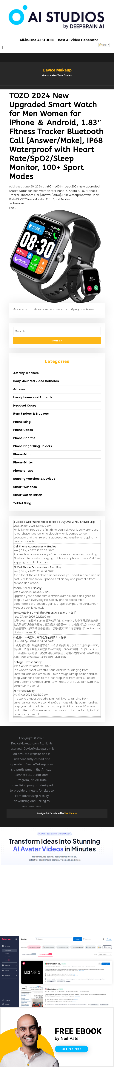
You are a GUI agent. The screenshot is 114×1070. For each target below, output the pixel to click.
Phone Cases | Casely (27, 588)
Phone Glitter (23, 462)
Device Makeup (57, 70)
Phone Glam (22, 454)
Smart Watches (25, 487)
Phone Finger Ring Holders (32, 446)
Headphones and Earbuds (32, 397)
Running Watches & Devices (34, 479)
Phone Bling (22, 422)
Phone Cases (23, 430)
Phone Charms (24, 438)
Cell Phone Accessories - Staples (34, 546)
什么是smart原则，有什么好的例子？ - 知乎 (39, 637)
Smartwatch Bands (27, 495)
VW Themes (70, 813)
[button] (57, 87)
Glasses (19, 389)
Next (14, 208)
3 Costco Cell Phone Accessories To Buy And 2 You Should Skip (54, 522)
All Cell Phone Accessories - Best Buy (37, 567)
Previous (16, 203)
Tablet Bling (22, 503)
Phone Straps (23, 471)
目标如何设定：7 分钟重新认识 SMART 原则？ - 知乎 (44, 613)
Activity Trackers (26, 373)
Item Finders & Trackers (31, 414)
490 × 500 (53, 186)
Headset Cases (24, 405)
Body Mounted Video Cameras (36, 381)
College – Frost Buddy (27, 662)
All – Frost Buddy (24, 691)
